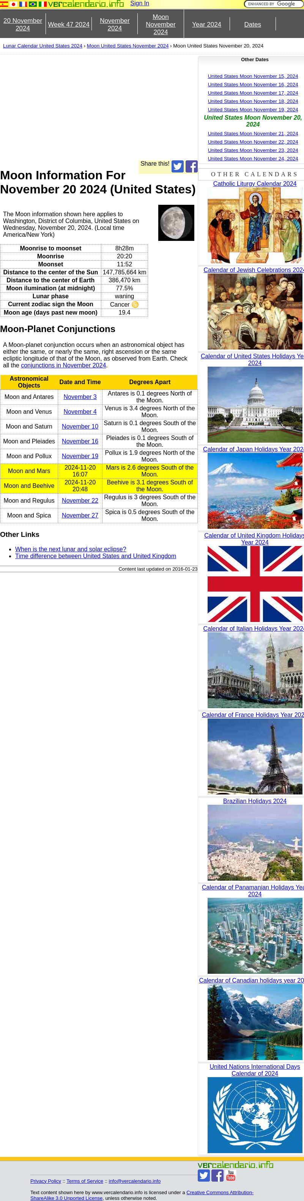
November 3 (80, 397)
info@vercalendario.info (135, 1181)
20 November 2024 (22, 24)
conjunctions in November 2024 (63, 365)
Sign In (139, 3)
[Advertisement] (142, 107)
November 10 (80, 426)
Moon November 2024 (160, 24)
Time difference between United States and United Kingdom (95, 556)
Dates (252, 24)
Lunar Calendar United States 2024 (42, 46)
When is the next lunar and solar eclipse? (70, 549)
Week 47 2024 (69, 24)
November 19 (80, 456)
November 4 (80, 411)
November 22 (80, 500)
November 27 (80, 515)
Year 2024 (206, 24)
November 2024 (114, 24)
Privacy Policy (45, 1181)
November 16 (80, 441)
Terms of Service (84, 1181)
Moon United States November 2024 (128, 46)
